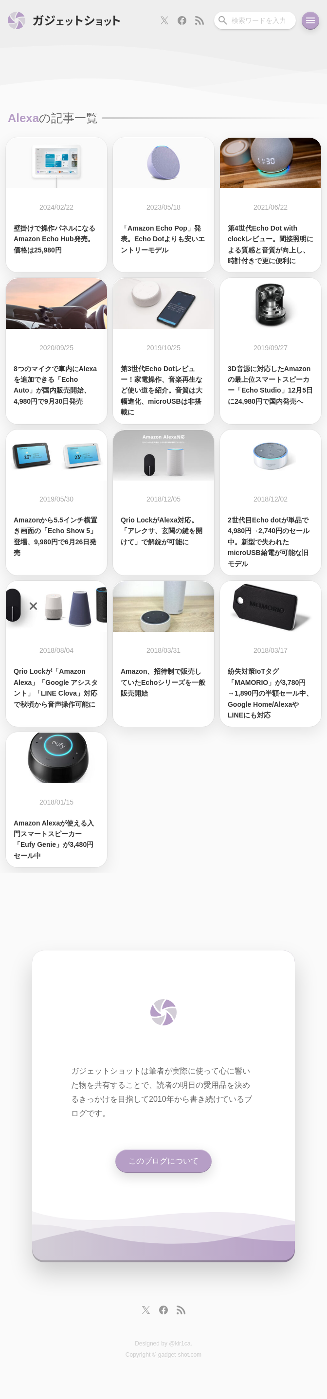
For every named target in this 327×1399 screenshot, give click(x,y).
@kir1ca (179, 1343)
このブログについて (163, 1161)
